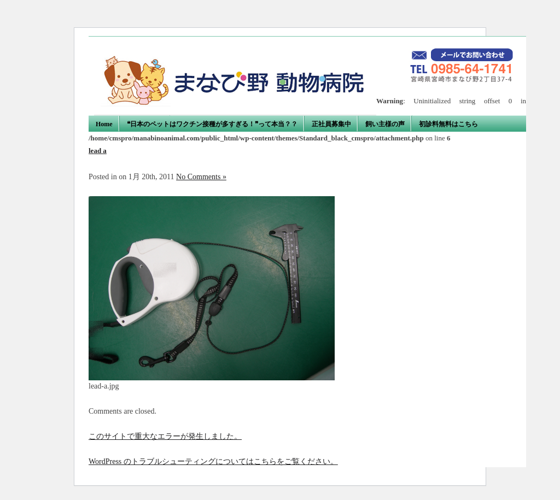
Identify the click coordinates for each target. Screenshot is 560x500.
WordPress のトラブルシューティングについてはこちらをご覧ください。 (213, 461)
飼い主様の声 (385, 124)
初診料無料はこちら (448, 124)
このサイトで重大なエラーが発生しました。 (165, 436)
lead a (98, 150)
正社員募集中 (331, 124)
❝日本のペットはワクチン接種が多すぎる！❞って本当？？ (212, 124)
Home (104, 124)
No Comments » (201, 177)
